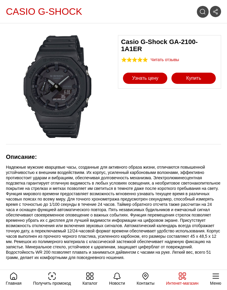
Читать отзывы (165, 59)
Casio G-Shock (44, 11)
